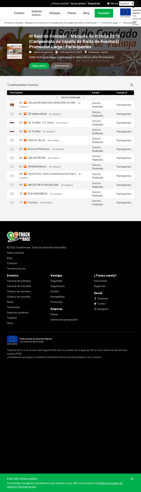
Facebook (101, 298)
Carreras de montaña (19, 286)
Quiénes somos (37, 13)
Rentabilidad (58, 296)
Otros (10, 323)
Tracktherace (23, 247)
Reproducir (39, 65)
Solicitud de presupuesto (64, 319)
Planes (72, 13)
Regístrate (100, 286)
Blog (86, 13)
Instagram (101, 309)
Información (62, 65)
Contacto (12, 263)
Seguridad (56, 281)
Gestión (55, 291)
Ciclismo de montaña (18, 296)
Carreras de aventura (19, 281)
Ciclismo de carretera (19, 291)
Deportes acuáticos (18, 312)
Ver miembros (55, 114)
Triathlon (12, 317)
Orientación (13, 307)
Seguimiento (58, 286)
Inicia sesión (100, 281)
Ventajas (54, 13)
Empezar (104, 13)
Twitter (99, 303)
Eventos (19, 13)
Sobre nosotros (15, 252)
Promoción (57, 302)
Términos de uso (16, 268)
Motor (10, 302)
